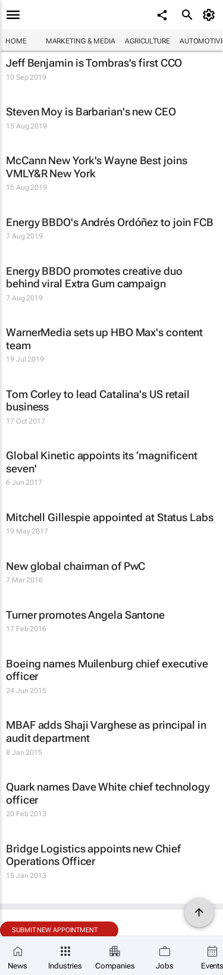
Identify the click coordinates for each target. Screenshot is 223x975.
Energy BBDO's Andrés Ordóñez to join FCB (109, 222)
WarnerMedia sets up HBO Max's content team (104, 339)
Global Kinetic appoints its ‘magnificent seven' (101, 462)
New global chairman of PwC (75, 566)
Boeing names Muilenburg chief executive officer (107, 670)
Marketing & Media (80, 41)
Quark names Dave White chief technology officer (108, 793)
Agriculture (147, 41)
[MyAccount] (211, 15)
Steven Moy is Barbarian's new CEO (91, 111)
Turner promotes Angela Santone (85, 615)
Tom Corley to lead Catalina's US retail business (98, 400)
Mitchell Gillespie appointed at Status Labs (109, 517)
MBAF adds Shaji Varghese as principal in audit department (106, 731)
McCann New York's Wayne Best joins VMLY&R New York (96, 167)
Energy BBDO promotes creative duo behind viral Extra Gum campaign (94, 277)
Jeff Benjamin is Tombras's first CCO (94, 63)
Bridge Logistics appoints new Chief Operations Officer (93, 855)
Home (16, 41)
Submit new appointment (55, 930)
